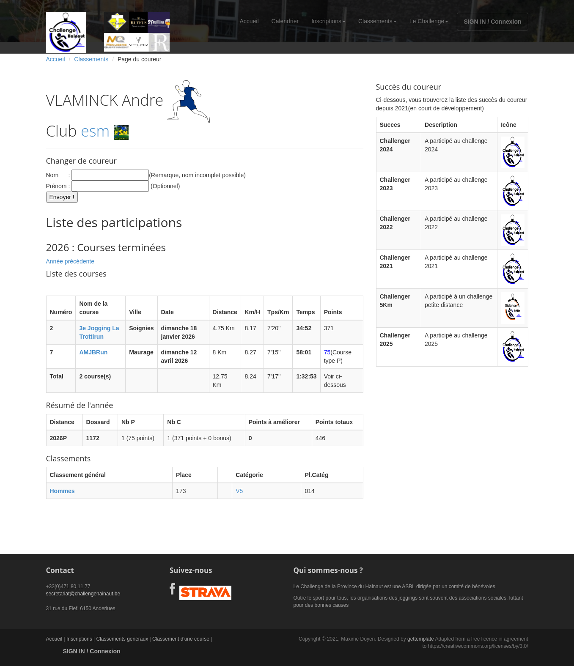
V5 (239, 491)
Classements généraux (122, 639)
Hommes (62, 491)
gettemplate (420, 639)
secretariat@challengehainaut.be (83, 594)
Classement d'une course (180, 639)
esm (95, 131)
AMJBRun (93, 352)
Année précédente (70, 261)
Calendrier (285, 21)
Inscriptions (328, 21)
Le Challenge (429, 21)
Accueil (248, 21)
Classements (377, 21)
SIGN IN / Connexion (492, 21)
